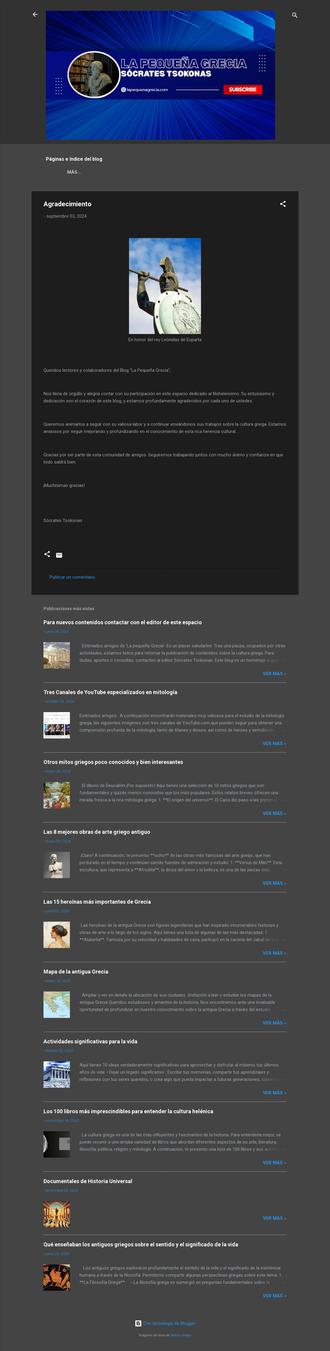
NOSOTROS (75, 172)
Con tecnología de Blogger (165, 1323)
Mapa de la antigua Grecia (76, 973)
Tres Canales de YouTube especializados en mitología (110, 693)
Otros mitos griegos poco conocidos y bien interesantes (113, 763)
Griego (106, 172)
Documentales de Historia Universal (88, 1182)
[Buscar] (294, 16)
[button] (282, 206)
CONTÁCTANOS (250, 172)
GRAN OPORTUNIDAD (199, 172)
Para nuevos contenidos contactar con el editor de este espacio (123, 623)
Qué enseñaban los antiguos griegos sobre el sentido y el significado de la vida (141, 1245)
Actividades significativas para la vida (90, 1042)
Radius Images (181, 1335)
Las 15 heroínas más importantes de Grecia (97, 903)
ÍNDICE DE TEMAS (145, 172)
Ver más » (274, 675)
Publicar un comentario (72, 578)
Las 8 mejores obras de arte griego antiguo (97, 833)
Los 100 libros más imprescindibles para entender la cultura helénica (128, 1112)
